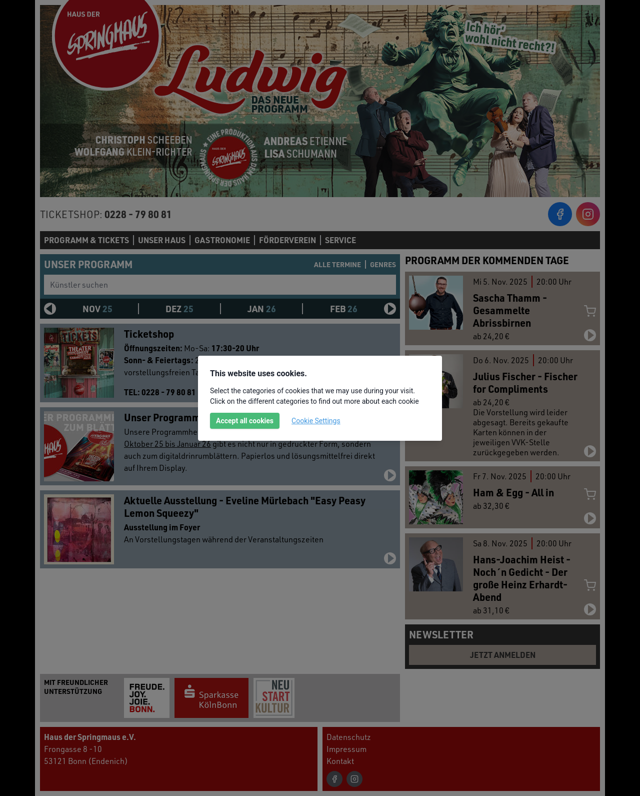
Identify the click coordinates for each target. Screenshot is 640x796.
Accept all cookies (245, 421)
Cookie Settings (316, 421)
